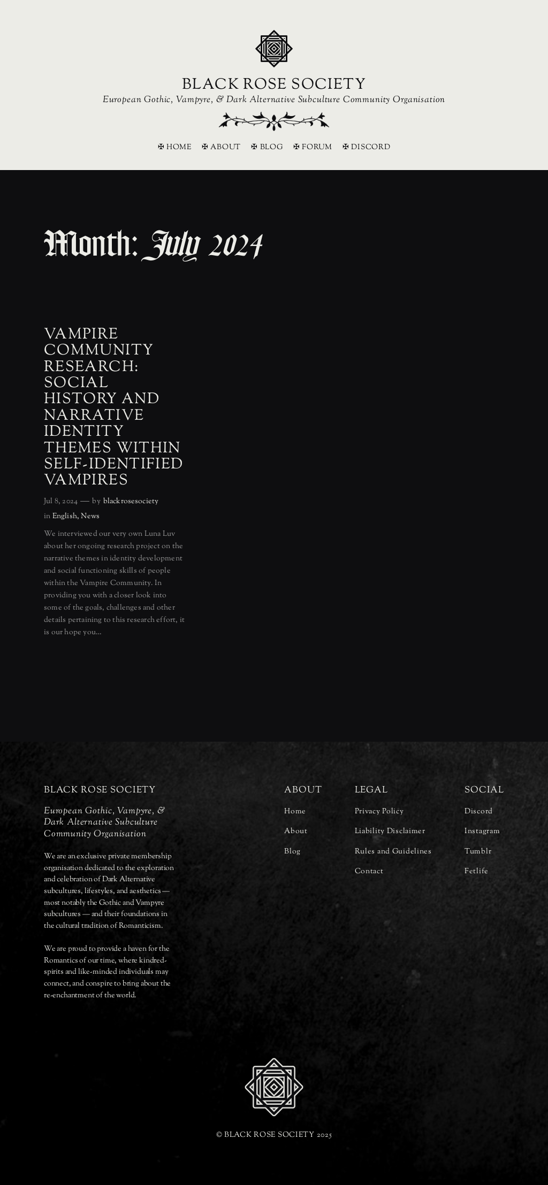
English (64, 516)
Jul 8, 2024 (61, 501)
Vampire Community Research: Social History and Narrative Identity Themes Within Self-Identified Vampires (114, 408)
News (90, 516)
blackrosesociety (130, 501)
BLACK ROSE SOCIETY (274, 85)
